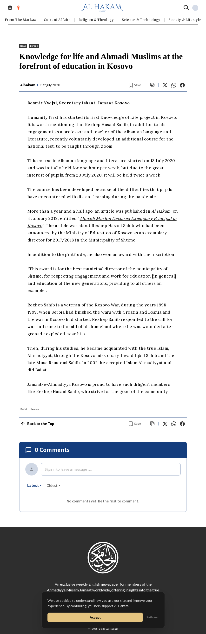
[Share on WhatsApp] (173, 85)
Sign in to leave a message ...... (68, 469)
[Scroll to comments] (152, 85)
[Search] (186, 8)
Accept (95, 617)
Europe (34, 45)
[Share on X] (165, 85)
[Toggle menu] (10, 8)
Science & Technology (141, 20)
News (23, 45)
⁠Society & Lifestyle (184, 20)
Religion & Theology (96, 20)
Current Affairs (57, 20)
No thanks (152, 617)
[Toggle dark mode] (18, 8)
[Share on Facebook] (182, 85)
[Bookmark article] (135, 85)
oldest (53, 485)
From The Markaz (20, 20)
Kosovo (35, 409)
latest (34, 485)
